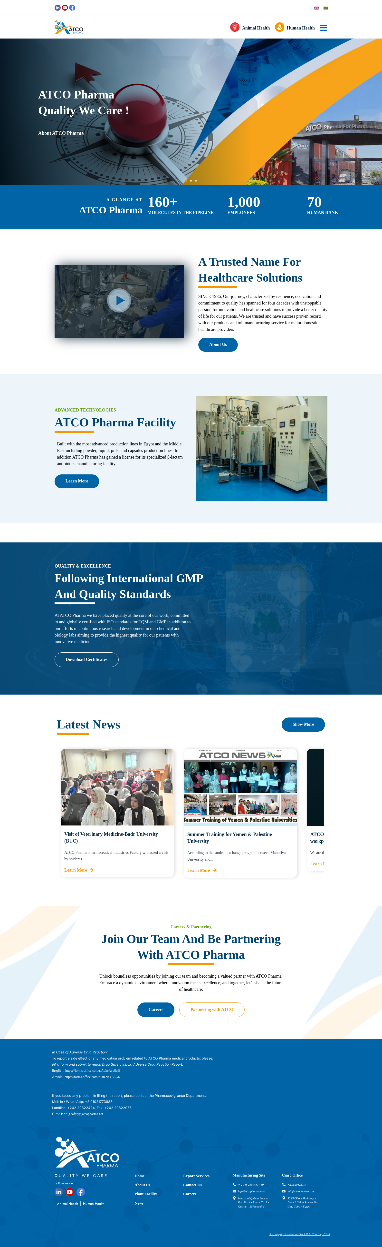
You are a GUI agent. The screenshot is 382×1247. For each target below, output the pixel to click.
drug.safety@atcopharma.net (83, 1114)
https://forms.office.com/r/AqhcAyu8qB (92, 1070)
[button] (186, 181)
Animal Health (256, 28)
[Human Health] (279, 28)
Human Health (301, 28)
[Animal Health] (235, 28)
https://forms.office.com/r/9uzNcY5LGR (92, 1077)
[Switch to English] (316, 8)
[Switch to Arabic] (325, 8)
